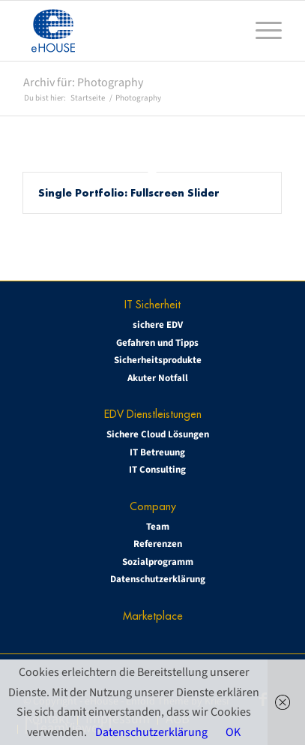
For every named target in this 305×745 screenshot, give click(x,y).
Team (157, 526)
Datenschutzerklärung (157, 579)
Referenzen (157, 544)
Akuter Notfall (157, 378)
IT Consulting (157, 469)
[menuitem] (261, 31)
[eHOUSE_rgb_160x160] (127, 31)
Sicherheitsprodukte (158, 360)
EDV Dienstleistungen (153, 414)
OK (233, 732)
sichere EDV (158, 325)
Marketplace (153, 615)
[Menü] (261, 31)
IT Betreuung (157, 452)
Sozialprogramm (157, 562)
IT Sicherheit (152, 304)
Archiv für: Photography (83, 82)
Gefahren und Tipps (157, 343)
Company (153, 506)
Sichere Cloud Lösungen (157, 434)
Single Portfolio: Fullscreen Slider (129, 192)
